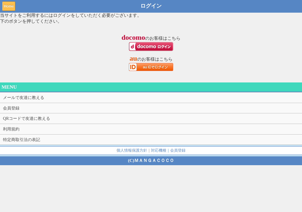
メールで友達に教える (23, 97)
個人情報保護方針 (131, 150)
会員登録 (11, 108)
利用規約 (11, 129)
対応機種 (158, 150)
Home (9, 6)
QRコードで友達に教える (26, 118)
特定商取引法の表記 (21, 139)
